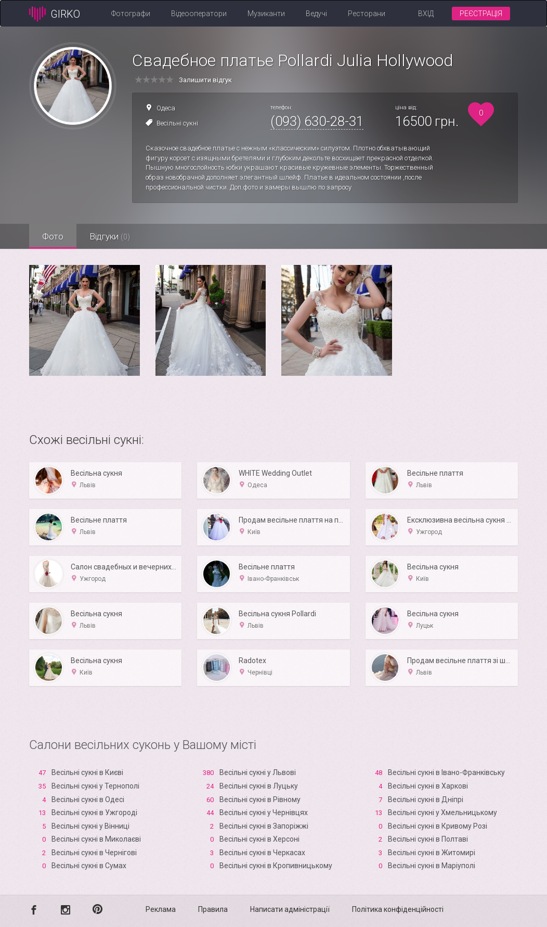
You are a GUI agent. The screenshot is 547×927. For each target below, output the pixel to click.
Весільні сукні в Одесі (87, 799)
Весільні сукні (177, 123)
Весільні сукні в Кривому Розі (437, 826)
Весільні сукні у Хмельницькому (442, 812)
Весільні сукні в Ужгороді (94, 812)
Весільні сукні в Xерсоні (259, 839)
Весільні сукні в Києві (87, 772)
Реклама (161, 909)
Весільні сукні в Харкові (428, 786)
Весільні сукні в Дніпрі (425, 799)
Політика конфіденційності (398, 909)
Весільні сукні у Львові (257, 772)
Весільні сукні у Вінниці (90, 826)
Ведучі (316, 13)
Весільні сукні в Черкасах (262, 852)
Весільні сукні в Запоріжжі (263, 826)
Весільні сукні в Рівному (260, 799)
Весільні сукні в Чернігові (94, 852)
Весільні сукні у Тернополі (95, 786)
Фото (52, 236)
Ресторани (366, 13)
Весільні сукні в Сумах (88, 865)
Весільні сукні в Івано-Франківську (446, 772)
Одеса (166, 108)
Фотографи (130, 13)
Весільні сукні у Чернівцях (263, 812)
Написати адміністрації (290, 909)
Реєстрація (481, 13)
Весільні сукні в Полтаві (428, 839)
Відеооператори (199, 13)
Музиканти (266, 13)
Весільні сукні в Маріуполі (431, 865)
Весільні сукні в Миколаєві (96, 839)
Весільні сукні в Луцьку (258, 786)
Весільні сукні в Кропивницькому (275, 865)
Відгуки (109, 236)
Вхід (426, 13)
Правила (213, 909)
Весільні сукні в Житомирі (431, 852)
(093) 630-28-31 (316, 121)
